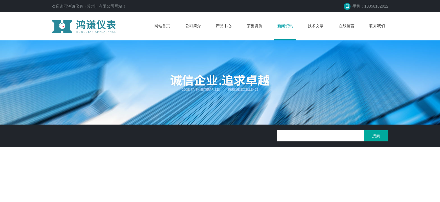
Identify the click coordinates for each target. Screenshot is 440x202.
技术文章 (316, 26)
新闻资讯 (285, 26)
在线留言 (346, 26)
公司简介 (193, 26)
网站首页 (162, 26)
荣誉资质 (254, 26)
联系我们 (377, 26)
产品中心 (224, 26)
